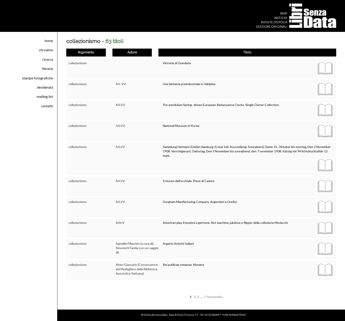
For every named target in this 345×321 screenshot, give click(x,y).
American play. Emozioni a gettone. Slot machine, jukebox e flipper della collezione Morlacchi (225, 222)
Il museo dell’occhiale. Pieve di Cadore (189, 181)
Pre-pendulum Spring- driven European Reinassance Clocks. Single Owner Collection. (221, 105)
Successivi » (215, 297)
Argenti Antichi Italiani (178, 243)
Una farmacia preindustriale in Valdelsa (189, 84)
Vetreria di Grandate (177, 63)
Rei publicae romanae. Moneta (183, 264)
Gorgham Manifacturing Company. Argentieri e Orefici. (200, 202)
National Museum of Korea (181, 126)
